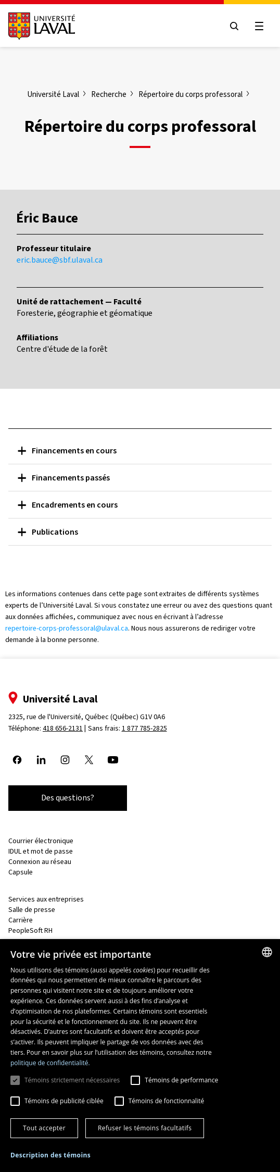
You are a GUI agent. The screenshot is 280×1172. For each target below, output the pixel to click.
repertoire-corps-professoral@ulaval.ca (66, 628)
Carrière (20, 920)
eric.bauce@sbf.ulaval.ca (60, 259)
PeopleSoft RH (30, 930)
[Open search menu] (234, 26)
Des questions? (67, 797)
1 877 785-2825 (144, 728)
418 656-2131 (63, 728)
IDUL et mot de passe (40, 851)
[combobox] (267, 952)
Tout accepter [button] (44, 1128)
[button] (50, 1155)
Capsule (20, 872)
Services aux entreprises (46, 899)
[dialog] (140, 1055)
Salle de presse (31, 910)
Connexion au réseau (39, 862)
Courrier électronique (40, 841)
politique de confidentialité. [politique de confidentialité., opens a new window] (50, 1062)
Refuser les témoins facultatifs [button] (145, 1128)
